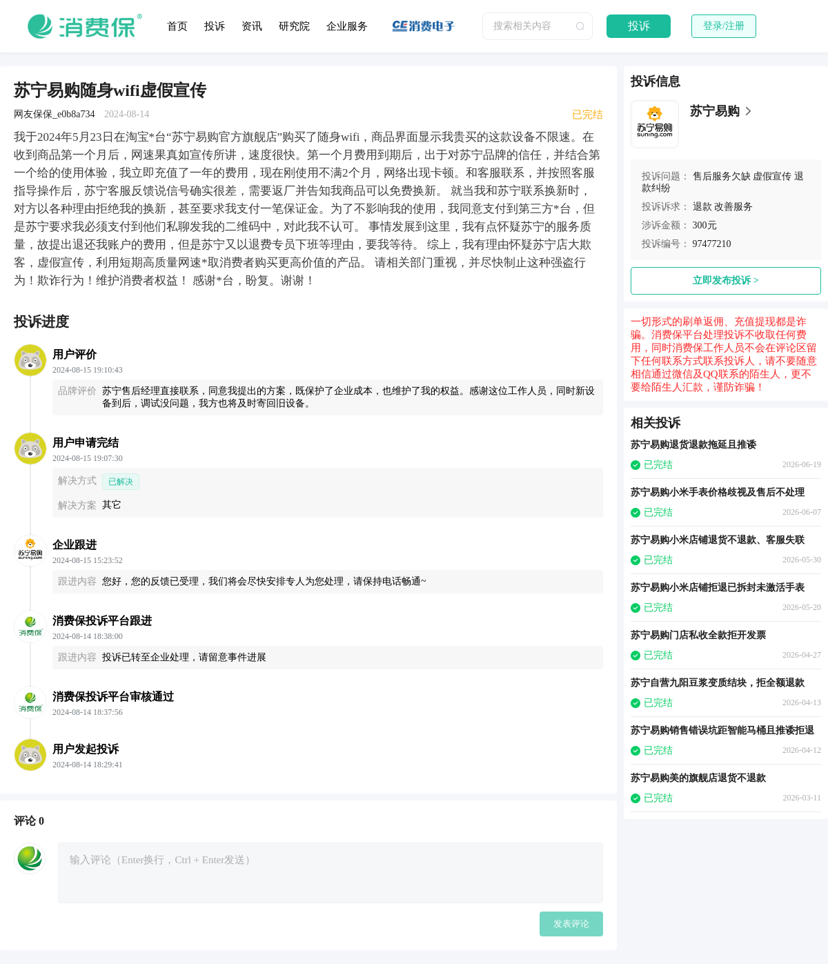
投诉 (214, 26)
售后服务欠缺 (722, 176)
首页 (177, 26)
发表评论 (571, 923)
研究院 (294, 26)
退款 (702, 206)
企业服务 (347, 26)
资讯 (251, 26)
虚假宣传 (772, 176)
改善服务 (733, 206)
